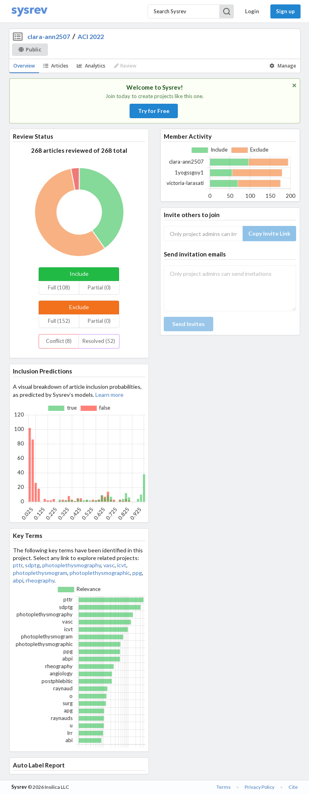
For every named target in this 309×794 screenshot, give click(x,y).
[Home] (29, 11)
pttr (18, 565)
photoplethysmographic (100, 572)
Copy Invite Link (269, 233)
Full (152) (59, 321)
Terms (223, 787)
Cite (293, 787)
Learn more (109, 394)
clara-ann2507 (48, 36)
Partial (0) (99, 287)
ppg (137, 572)
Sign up (285, 11)
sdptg (32, 565)
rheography (40, 580)
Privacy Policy (259, 787)
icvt (121, 565)
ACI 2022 (91, 36)
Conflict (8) (59, 341)
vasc (109, 565)
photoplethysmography (71, 565)
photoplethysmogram (40, 572)
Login (252, 11)
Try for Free (153, 110)
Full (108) (59, 287)
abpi (18, 580)
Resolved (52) (98, 341)
